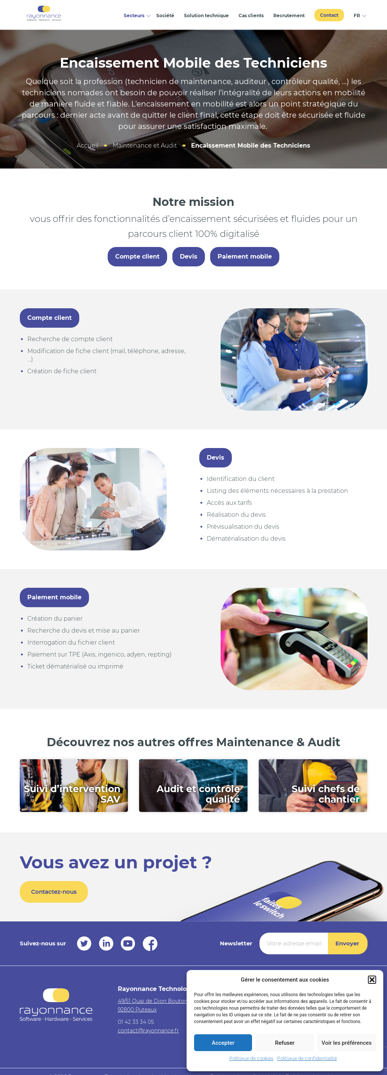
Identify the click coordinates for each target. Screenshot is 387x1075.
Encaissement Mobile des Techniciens (250, 145)
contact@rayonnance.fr (148, 1030)
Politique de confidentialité (307, 1058)
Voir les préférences (347, 1043)
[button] (372, 979)
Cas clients (251, 15)
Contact (329, 15)
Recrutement (289, 15)
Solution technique (206, 15)
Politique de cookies (251, 1058)
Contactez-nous (54, 891)
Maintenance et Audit (145, 145)
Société (165, 15)
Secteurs (134, 15)
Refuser (284, 1043)
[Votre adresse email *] (293, 943)
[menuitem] (358, 14)
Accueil (87, 145)
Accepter (223, 1043)
